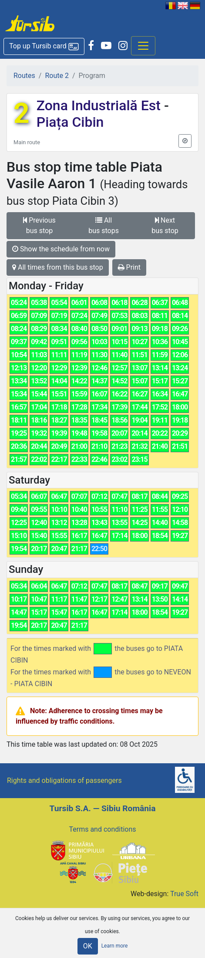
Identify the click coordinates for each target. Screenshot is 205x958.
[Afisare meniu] (143, 45)
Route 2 (56, 75)
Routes (24, 75)
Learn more (114, 946)
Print (129, 267)
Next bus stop (164, 225)
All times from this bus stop (57, 267)
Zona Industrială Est (100, 105)
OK (87, 946)
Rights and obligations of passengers (64, 780)
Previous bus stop (39, 225)
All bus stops (103, 225)
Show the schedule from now (61, 249)
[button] (43, 46)
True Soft (184, 894)
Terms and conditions (102, 829)
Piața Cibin (70, 122)
